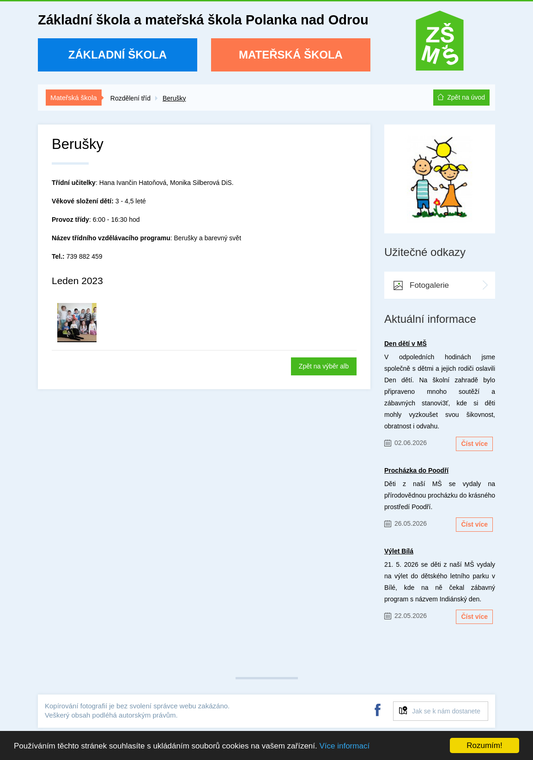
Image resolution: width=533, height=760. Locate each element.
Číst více (474, 443)
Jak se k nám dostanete (446, 711)
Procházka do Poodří (416, 470)
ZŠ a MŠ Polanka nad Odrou (439, 44)
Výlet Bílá (398, 551)
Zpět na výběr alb (324, 366)
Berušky (174, 98)
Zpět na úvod (466, 97)
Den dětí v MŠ (405, 343)
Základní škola (117, 54)
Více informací (344, 746)
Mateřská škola (291, 54)
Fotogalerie (429, 285)
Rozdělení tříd (130, 98)
